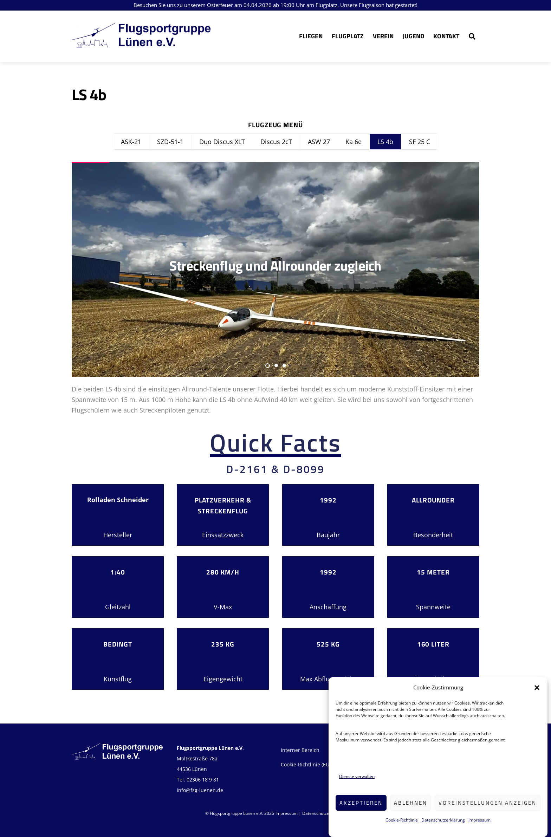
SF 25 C (419, 141)
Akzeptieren (361, 813)
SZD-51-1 (170, 141)
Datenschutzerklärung (443, 830)
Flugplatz (348, 36)
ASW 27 (319, 141)
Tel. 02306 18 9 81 (198, 779)
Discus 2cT (276, 141)
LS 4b (385, 141)
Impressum (479, 830)
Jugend (413, 36)
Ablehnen (410, 813)
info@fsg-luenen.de (200, 790)
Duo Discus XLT (222, 141)
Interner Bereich (300, 750)
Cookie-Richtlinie (401, 830)
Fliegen (311, 36)
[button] (536, 697)
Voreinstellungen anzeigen (488, 813)
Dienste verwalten (357, 787)
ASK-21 (131, 141)
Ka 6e (353, 141)
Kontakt (446, 36)
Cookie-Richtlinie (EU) (306, 764)
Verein (383, 36)
